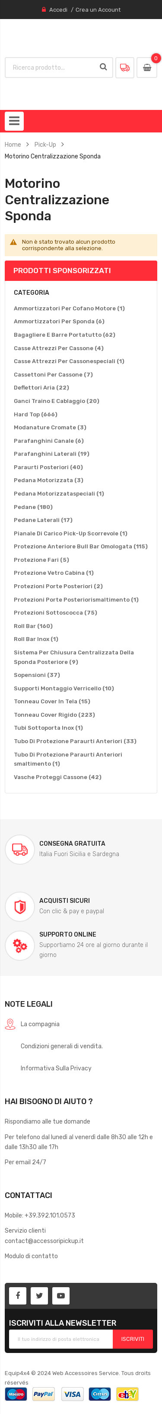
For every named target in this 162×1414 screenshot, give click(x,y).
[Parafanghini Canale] (49, 441)
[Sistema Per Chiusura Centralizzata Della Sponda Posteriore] (81, 657)
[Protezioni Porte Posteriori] (58, 586)
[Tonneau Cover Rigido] (54, 715)
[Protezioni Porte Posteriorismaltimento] (76, 600)
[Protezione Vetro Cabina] (54, 573)
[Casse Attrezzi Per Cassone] (59, 348)
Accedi (58, 9)
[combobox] (50, 67)
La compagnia (40, 1024)
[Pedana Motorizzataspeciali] (59, 494)
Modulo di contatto (31, 1256)
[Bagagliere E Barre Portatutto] (64, 335)
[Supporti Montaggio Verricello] (64, 689)
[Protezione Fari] (41, 560)
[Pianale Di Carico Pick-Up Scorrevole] (70, 534)
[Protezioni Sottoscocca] (55, 613)
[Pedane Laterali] (43, 520)
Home (13, 144)
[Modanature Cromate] (50, 428)
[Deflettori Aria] (41, 388)
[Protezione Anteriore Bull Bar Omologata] (81, 547)
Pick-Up (45, 144)
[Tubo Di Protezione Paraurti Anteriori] (75, 741)
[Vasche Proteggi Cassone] (58, 777)
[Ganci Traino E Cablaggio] (56, 401)
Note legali (29, 1003)
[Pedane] (33, 507)
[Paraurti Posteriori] (48, 467)
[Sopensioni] (37, 675)
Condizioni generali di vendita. (62, 1046)
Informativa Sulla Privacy (56, 1068)
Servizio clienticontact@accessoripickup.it (44, 1235)
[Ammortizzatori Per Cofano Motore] (69, 309)
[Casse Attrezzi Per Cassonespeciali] (69, 361)
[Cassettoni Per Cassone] (53, 375)
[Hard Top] (35, 415)
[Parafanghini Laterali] (51, 454)
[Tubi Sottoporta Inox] (48, 728)
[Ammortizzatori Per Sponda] (59, 322)
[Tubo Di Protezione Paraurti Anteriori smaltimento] (81, 759)
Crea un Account (98, 9)
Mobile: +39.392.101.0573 (40, 1215)
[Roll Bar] (33, 626)
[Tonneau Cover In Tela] (52, 702)
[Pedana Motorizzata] (48, 480)
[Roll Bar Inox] (36, 639)
